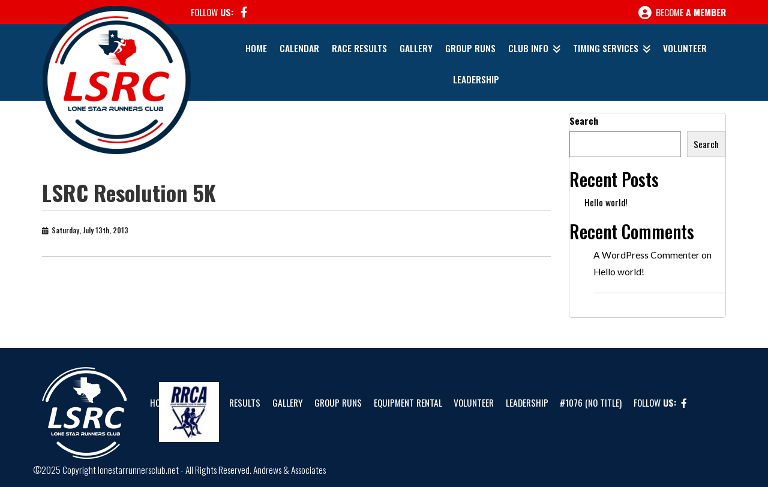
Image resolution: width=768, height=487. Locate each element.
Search (583, 120)
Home (256, 48)
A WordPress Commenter (646, 254)
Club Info (528, 48)
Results (244, 402)
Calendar (299, 48)
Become (682, 12)
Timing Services (605, 48)
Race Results (359, 48)
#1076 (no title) (591, 402)
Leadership (476, 79)
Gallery (416, 48)
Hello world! (605, 202)
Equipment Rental (408, 402)
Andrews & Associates (289, 469)
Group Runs (470, 48)
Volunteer (685, 48)
